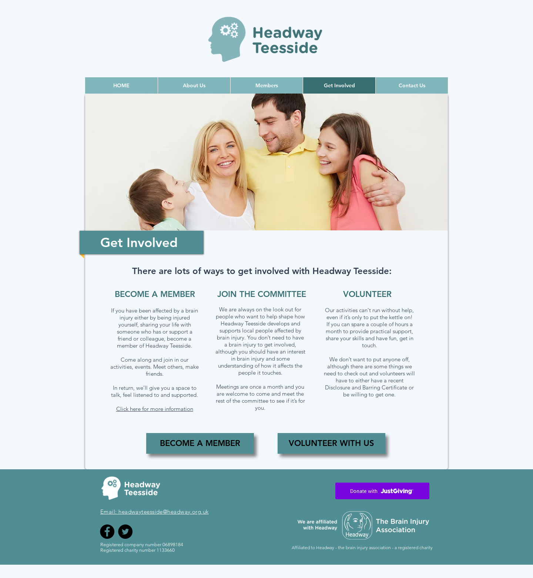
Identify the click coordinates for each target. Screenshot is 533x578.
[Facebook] (107, 531)
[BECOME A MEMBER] (200, 443)
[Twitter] (125, 531)
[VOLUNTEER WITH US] (331, 443)
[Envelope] (382, 491)
